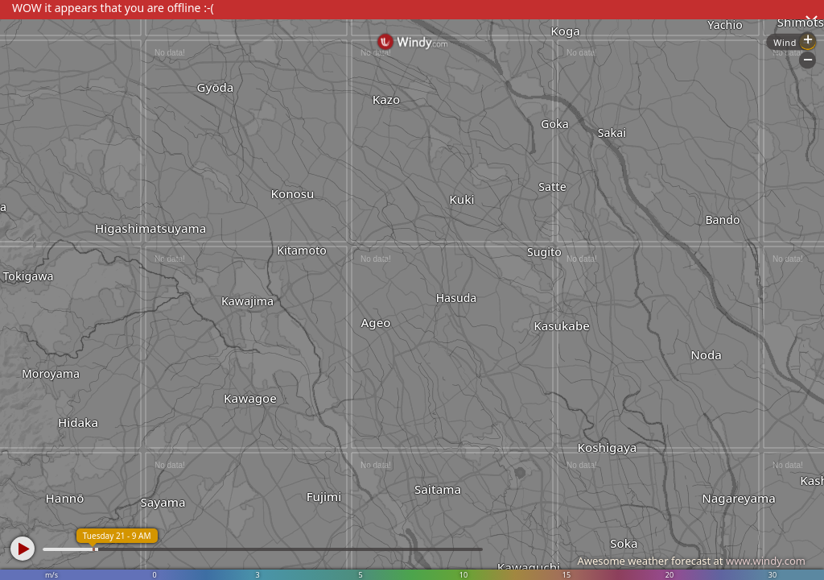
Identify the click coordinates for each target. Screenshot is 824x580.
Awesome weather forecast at (691, 560)
